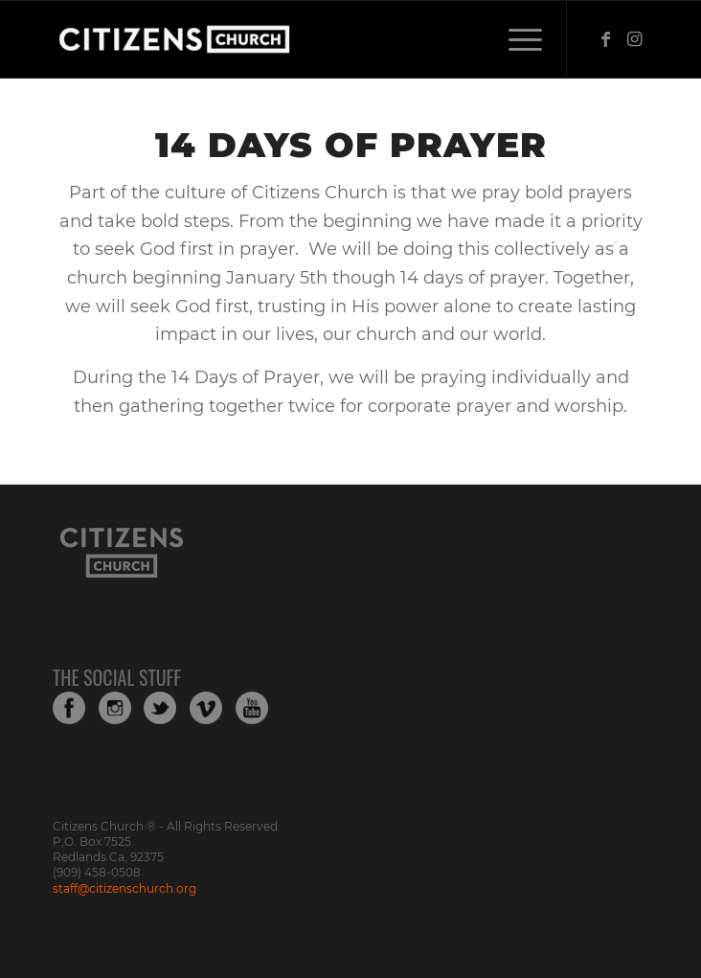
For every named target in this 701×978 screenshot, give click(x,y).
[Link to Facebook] (605, 39)
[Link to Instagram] (634, 39)
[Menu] (515, 39)
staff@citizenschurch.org (124, 888)
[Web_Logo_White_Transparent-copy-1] (291, 39)
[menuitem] (515, 39)
